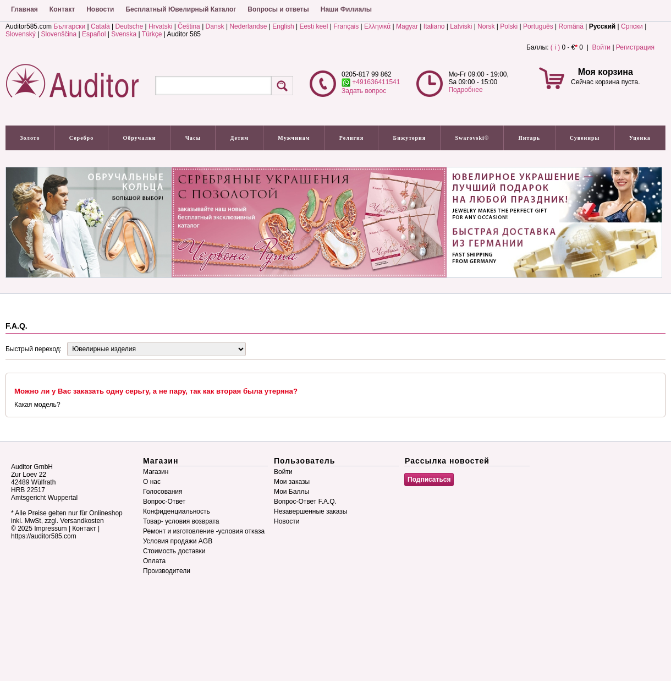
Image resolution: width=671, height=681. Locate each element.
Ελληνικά (377, 26)
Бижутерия (409, 138)
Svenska (123, 34)
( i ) (555, 47)
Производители (166, 571)
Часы (193, 138)
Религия (351, 138)
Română (571, 26)
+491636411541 (371, 82)
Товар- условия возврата (181, 521)
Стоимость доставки (174, 551)
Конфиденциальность (176, 511)
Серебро (81, 138)
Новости (100, 9)
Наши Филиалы (346, 9)
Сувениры (585, 138)
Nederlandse (248, 26)
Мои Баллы (291, 491)
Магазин (155, 472)
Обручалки (139, 138)
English (283, 26)
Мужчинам (294, 138)
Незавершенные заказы (310, 511)
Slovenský (21, 34)
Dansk (215, 26)
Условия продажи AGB (177, 541)
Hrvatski (160, 26)
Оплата (154, 561)
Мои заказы (292, 482)
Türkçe (152, 34)
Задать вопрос (364, 91)
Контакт (62, 9)
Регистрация (635, 47)
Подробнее (465, 90)
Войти (601, 47)
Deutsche (129, 26)
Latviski (461, 26)
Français (346, 26)
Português (538, 26)
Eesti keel (313, 26)
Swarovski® (472, 138)
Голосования (162, 491)
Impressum (50, 528)
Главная (24, 9)
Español (94, 34)
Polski (509, 26)
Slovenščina (59, 34)
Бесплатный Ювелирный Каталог (180, 9)
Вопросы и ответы (278, 9)
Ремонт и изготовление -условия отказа (204, 531)
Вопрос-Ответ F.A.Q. (305, 501)
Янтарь (530, 138)
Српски (632, 26)
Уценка (640, 138)
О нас (152, 482)
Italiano (434, 26)
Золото (30, 138)
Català (100, 26)
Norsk (485, 26)
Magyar (407, 26)
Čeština (189, 26)
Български (69, 26)
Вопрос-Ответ (164, 501)
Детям (239, 138)
